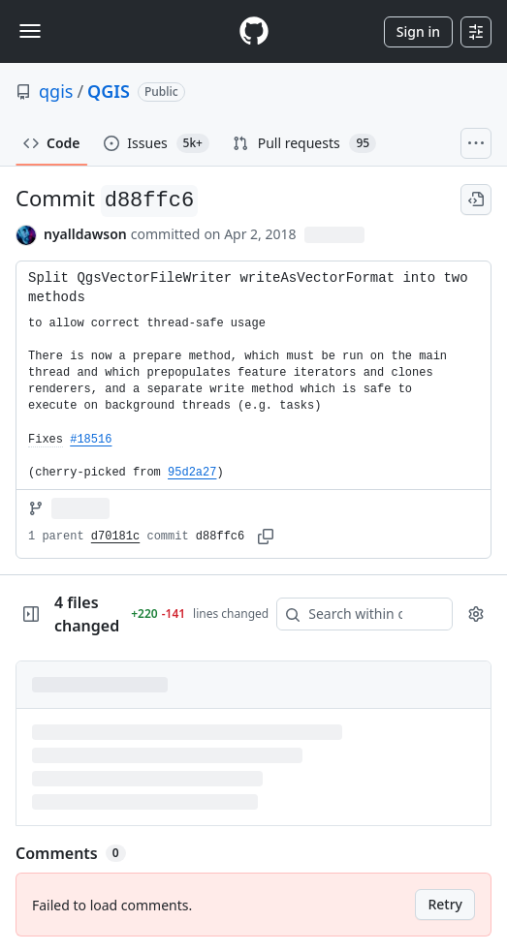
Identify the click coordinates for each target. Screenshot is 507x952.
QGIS (108, 91)
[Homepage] (253, 31)
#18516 (90, 439)
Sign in (418, 31)
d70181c (115, 536)
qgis (56, 91)
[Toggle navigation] (30, 31)
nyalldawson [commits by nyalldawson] (85, 234)
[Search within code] (355, 614)
